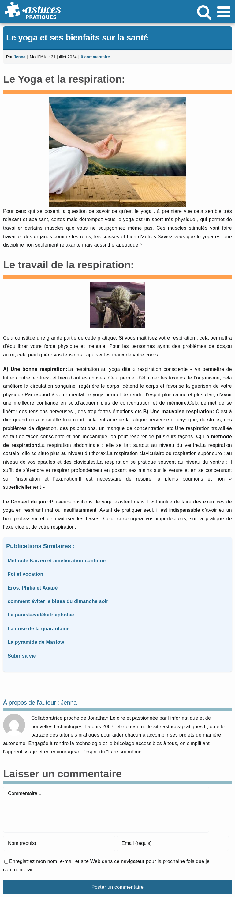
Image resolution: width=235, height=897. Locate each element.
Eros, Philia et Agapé (33, 587)
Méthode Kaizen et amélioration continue (57, 560)
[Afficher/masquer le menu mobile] (225, 11)
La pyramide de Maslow (36, 642)
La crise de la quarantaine (39, 628)
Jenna (20, 57)
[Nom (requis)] (59, 843)
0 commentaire (95, 57)
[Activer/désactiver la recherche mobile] (204, 11)
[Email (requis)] (173, 843)
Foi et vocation (25, 574)
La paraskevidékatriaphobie (41, 614)
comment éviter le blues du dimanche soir (58, 601)
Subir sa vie (22, 655)
